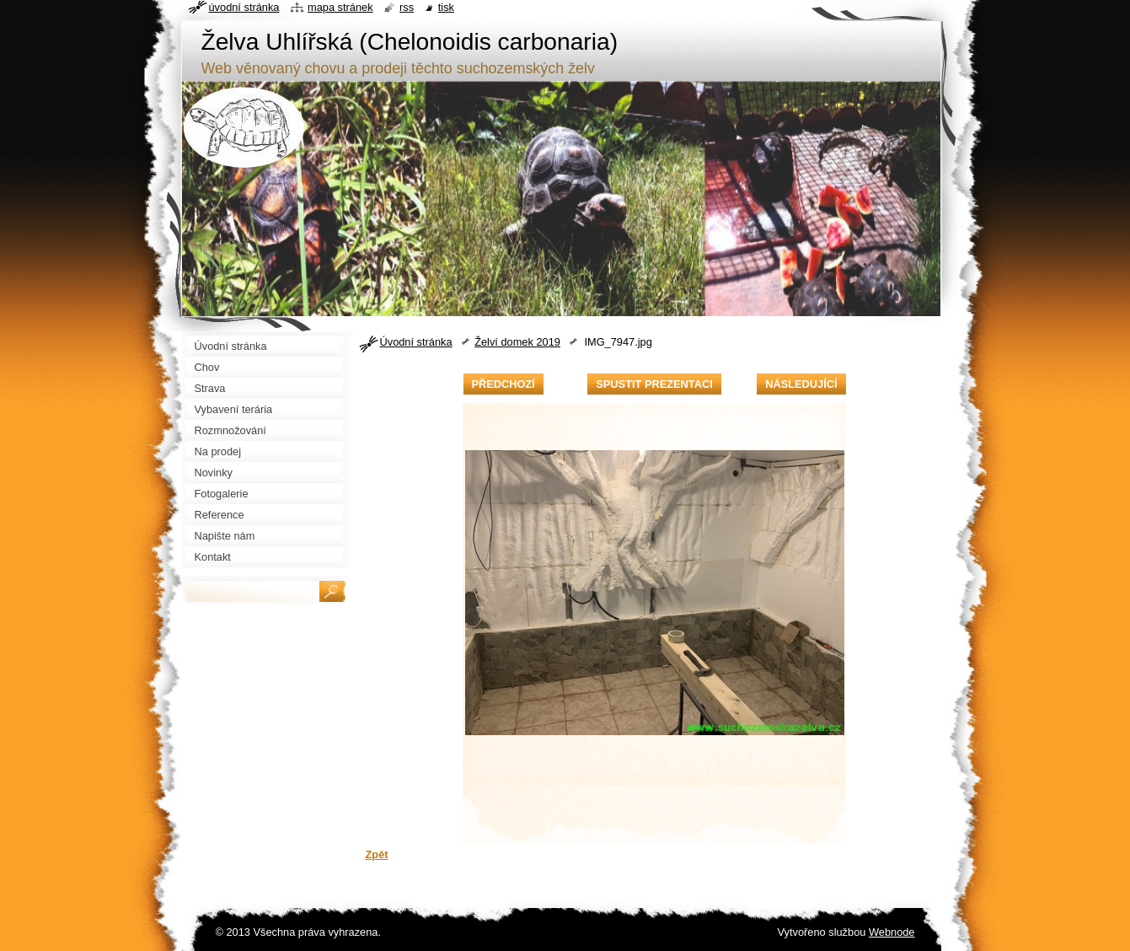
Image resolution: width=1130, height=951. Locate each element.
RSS (406, 7)
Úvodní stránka (416, 342)
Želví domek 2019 (517, 342)
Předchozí (503, 384)
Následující (801, 384)
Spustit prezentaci (654, 384)
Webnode (892, 932)
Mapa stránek (340, 7)
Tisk (446, 7)
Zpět (377, 854)
